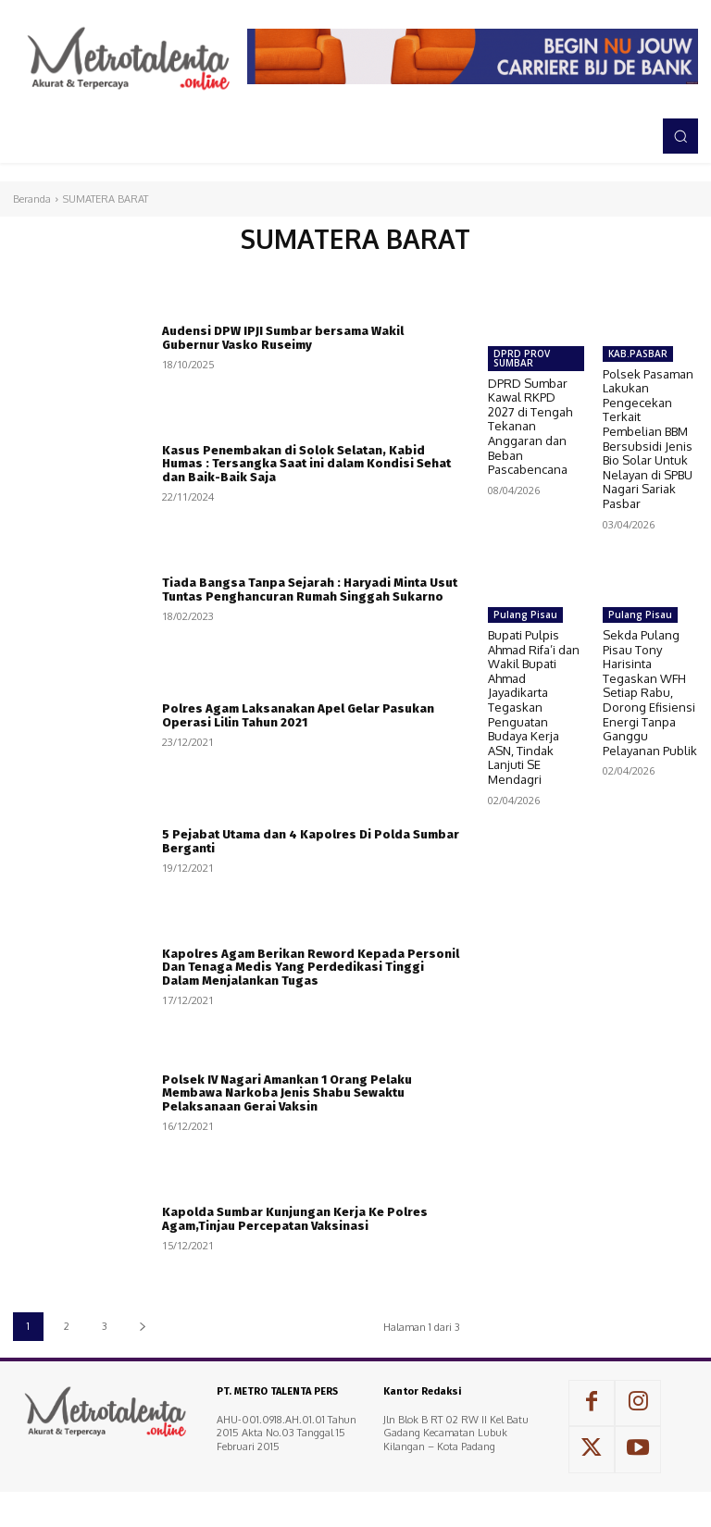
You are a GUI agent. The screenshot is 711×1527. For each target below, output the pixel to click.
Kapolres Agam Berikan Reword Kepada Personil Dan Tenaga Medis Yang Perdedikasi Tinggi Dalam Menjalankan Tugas (310, 967)
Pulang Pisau (525, 614)
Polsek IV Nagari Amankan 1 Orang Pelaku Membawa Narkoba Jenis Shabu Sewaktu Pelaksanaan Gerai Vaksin (287, 1093)
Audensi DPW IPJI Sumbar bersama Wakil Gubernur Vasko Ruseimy (283, 337)
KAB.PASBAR (637, 353)
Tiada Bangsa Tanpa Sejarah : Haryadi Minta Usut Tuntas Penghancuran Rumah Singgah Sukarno (309, 589)
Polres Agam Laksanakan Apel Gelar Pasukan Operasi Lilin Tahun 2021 (298, 714)
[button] (680, 136)
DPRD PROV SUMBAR (521, 358)
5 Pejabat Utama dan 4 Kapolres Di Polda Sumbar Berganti (310, 840)
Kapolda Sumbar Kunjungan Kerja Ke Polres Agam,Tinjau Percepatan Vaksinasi (295, 1218)
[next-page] (142, 1326)
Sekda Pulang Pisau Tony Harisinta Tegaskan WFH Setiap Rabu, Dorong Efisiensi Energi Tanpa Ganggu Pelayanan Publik (650, 692)
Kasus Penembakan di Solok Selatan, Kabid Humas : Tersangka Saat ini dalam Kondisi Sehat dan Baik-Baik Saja (306, 463)
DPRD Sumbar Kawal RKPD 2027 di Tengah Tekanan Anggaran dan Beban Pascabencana (530, 427)
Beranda (32, 198)
